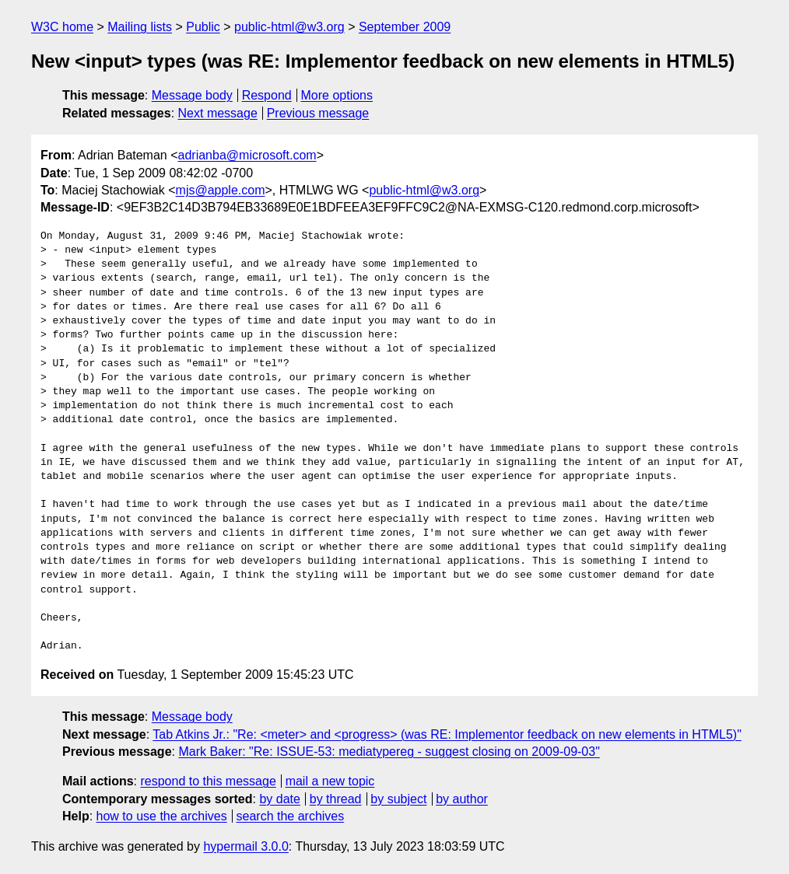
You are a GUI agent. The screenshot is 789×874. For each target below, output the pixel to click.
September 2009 (405, 26)
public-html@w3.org (289, 26)
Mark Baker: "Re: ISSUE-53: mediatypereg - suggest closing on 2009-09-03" (388, 751)
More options (337, 95)
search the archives (291, 816)
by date (279, 799)
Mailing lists (139, 26)
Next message (218, 113)
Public (203, 26)
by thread (336, 799)
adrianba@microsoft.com (247, 155)
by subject (398, 799)
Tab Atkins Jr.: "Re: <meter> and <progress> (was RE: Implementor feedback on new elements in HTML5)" (447, 734)
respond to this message (207, 781)
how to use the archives (161, 816)
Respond (267, 95)
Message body (192, 95)
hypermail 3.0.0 (245, 846)
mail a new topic (330, 781)
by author (462, 799)
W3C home (62, 26)
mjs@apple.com (220, 190)
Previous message (318, 113)
